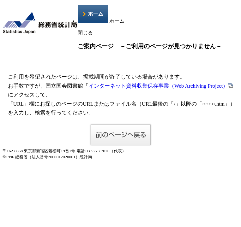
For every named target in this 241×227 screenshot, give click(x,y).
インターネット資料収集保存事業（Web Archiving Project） (160, 86)
